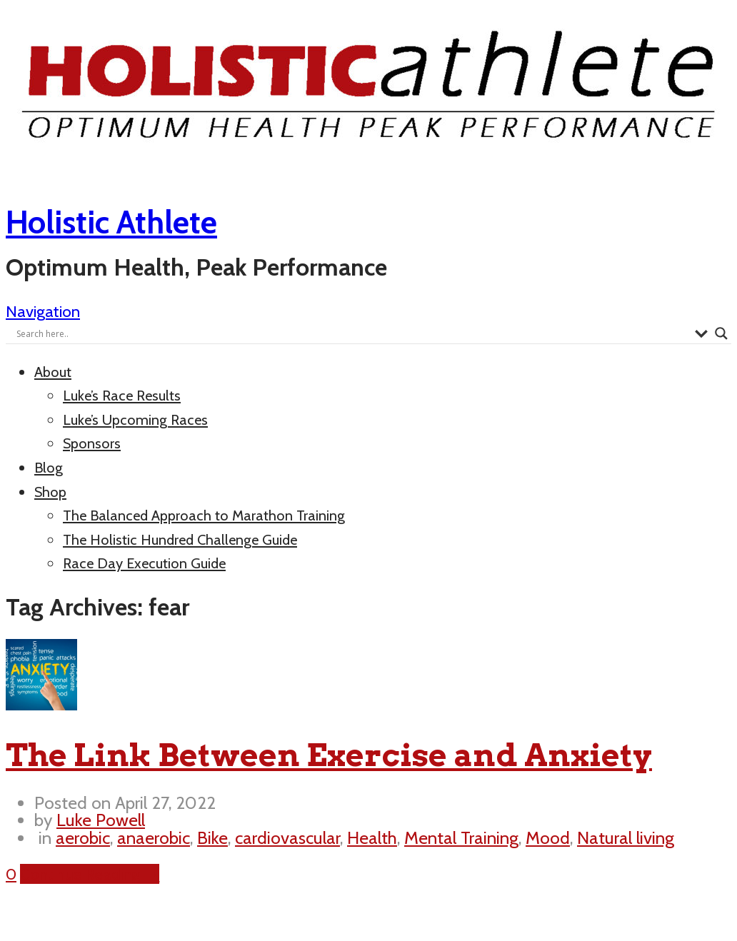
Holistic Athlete (111, 222)
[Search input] (352, 333)
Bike (212, 837)
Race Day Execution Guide (144, 563)
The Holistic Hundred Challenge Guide (180, 539)
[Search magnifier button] (721, 333)
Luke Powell (100, 819)
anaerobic (153, 837)
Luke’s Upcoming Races (135, 419)
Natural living (625, 837)
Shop (50, 491)
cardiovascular (287, 837)
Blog (48, 467)
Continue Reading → (89, 874)
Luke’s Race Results (122, 395)
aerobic (83, 837)
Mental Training (461, 837)
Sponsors (92, 443)
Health (372, 837)
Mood (548, 837)
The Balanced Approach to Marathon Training (204, 515)
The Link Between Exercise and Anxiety (329, 755)
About (52, 372)
